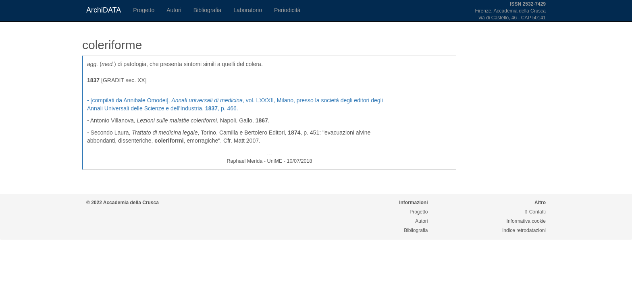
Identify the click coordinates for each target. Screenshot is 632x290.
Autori (173, 10)
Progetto (143, 10)
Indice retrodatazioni (524, 230)
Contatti (535, 212)
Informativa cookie (526, 221)
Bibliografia (207, 10)
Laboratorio (247, 10)
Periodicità (287, 10)
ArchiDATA (103, 10)
